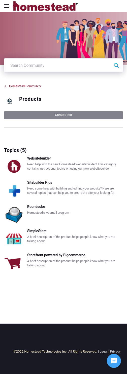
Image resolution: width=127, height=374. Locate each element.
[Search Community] (116, 65)
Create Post (63, 115)
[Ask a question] (114, 361)
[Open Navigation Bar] (8, 6)
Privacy (115, 351)
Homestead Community (22, 86)
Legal (103, 351)
